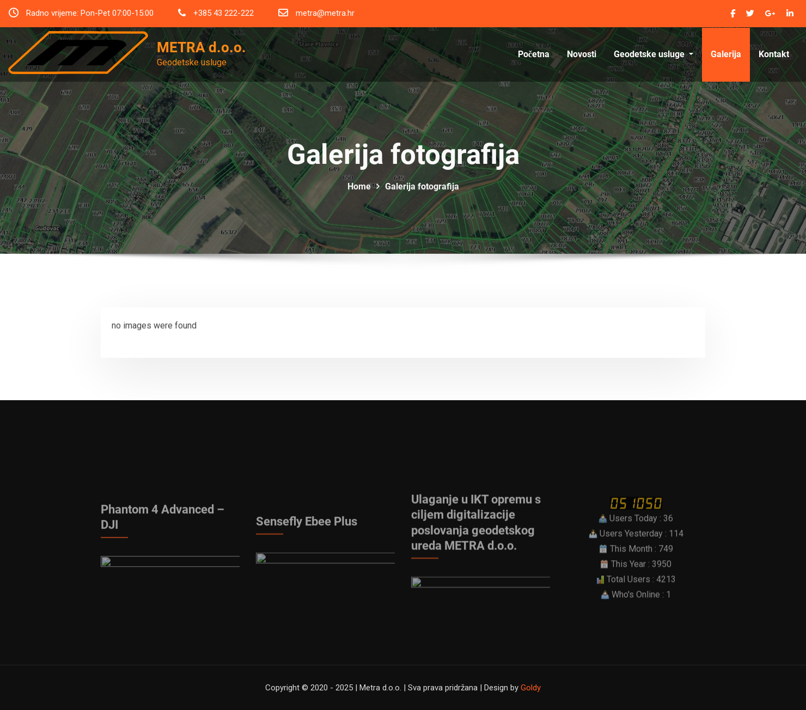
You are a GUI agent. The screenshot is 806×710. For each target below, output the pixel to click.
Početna (533, 64)
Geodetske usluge (653, 64)
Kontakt (774, 64)
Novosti (581, 64)
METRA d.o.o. (201, 47)
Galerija (726, 64)
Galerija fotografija (422, 201)
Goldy (531, 688)
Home (359, 201)
